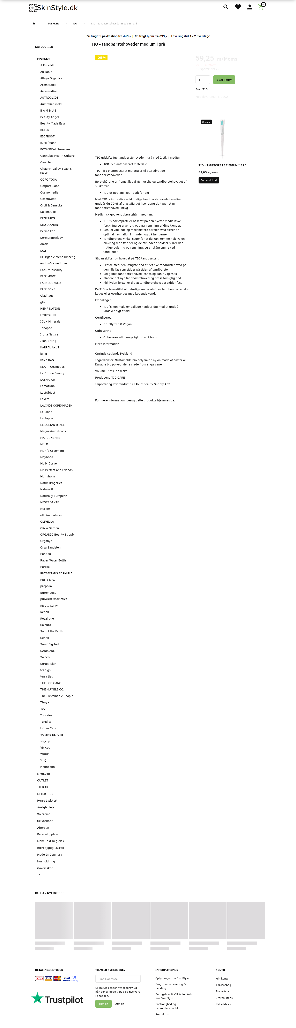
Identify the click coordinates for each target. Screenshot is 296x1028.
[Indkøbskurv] (261, 6)
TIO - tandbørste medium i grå (222, 165)
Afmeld (119, 1004)
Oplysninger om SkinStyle (172, 978)
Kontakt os (162, 1014)
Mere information (107, 344)
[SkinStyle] (53, 7)
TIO (205, 89)
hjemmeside (165, 400)
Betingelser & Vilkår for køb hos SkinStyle (173, 996)
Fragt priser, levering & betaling (170, 986)
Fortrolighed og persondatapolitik (167, 1006)
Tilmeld (103, 1004)
